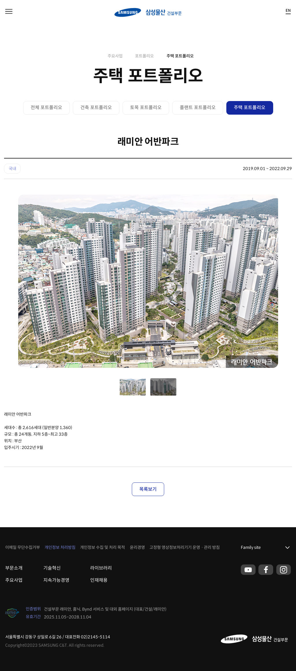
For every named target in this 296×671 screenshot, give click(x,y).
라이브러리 (101, 568)
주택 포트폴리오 (180, 56)
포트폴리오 (144, 56)
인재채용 (99, 580)
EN (288, 11)
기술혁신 (52, 568)
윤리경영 (137, 547)
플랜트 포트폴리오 (198, 108)
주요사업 (115, 56)
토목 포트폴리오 (146, 108)
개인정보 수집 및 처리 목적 (102, 547)
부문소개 (14, 568)
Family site (251, 547)
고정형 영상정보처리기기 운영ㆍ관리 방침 (184, 547)
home (98, 56)
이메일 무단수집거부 (22, 547)
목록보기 (148, 489)
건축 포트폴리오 (96, 108)
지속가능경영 (56, 580)
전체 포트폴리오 (46, 108)
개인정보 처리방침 (60, 547)
